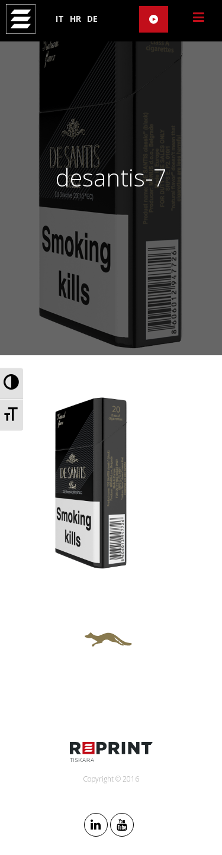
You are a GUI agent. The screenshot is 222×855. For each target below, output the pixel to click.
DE (92, 18)
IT (60, 18)
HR (75, 18)
